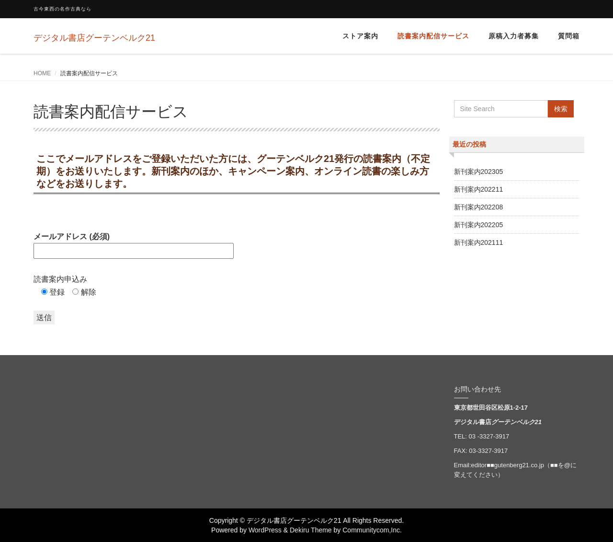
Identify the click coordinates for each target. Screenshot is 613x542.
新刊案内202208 (478, 207)
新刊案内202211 (478, 189)
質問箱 (568, 36)
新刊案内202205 (478, 225)
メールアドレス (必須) (134, 243)
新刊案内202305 (478, 171)
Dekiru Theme (311, 530)
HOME (42, 73)
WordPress (265, 530)
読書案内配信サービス (433, 36)
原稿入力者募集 (513, 36)
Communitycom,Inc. (372, 530)
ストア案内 (360, 36)
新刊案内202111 (478, 242)
